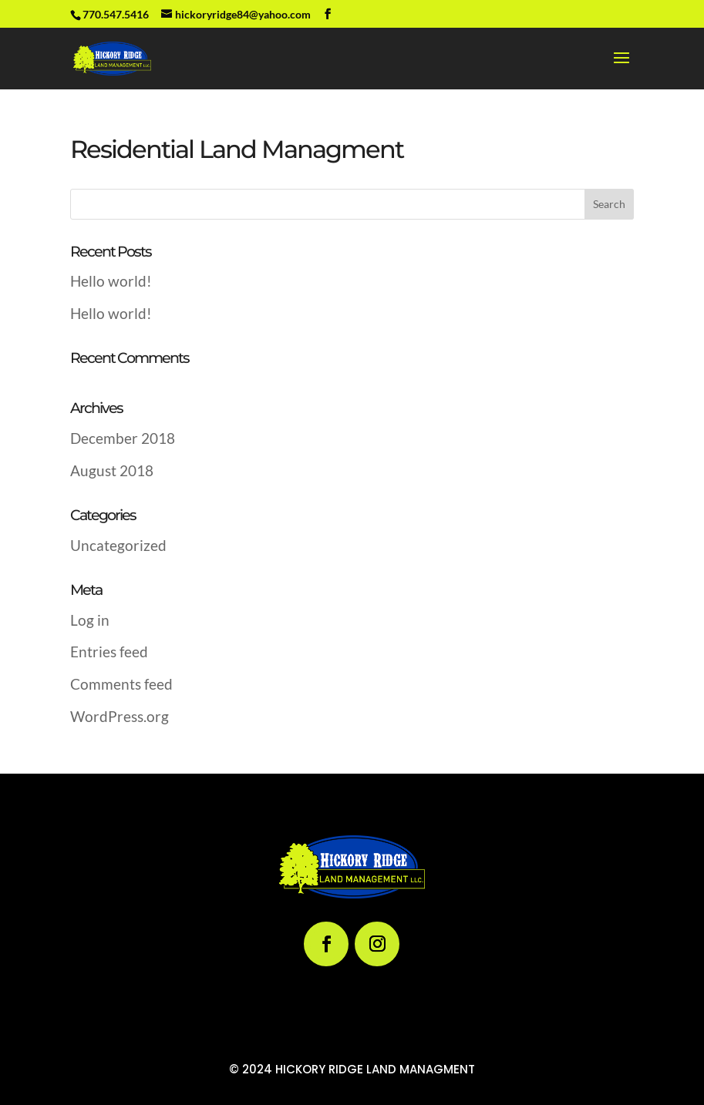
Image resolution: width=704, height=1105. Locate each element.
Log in (89, 620)
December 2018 (122, 438)
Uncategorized (118, 545)
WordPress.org (119, 716)
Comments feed (121, 684)
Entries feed (109, 651)
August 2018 (111, 470)
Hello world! (111, 281)
